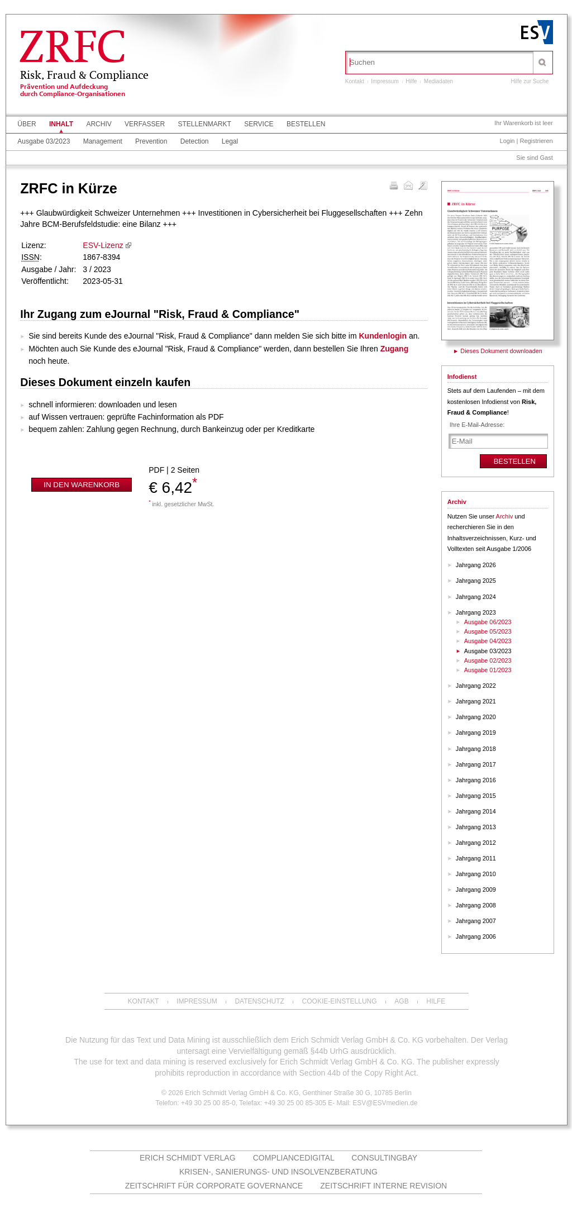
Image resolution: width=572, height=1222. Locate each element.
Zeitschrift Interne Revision (383, 1185)
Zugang (394, 348)
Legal (230, 141)
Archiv (98, 124)
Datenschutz (259, 1001)
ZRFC (72, 50)
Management (102, 141)
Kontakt (354, 81)
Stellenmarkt (204, 124)
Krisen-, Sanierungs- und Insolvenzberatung (278, 1171)
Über (26, 124)
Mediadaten (438, 81)
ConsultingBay (384, 1157)
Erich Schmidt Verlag (188, 1157)
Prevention (151, 141)
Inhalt (61, 124)
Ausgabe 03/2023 (43, 141)
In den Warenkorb (82, 485)
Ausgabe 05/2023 (488, 631)
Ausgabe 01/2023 (488, 670)
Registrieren (535, 140)
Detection (194, 141)
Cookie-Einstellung (339, 1001)
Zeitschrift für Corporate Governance (214, 1185)
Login (507, 140)
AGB (401, 1001)
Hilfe (411, 81)
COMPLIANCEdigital (293, 1157)
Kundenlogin (383, 335)
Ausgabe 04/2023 (488, 641)
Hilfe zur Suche (530, 81)
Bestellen (306, 124)
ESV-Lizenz (103, 245)
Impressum (384, 81)
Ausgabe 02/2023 (488, 660)
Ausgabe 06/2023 (488, 622)
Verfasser (145, 124)
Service (258, 124)
